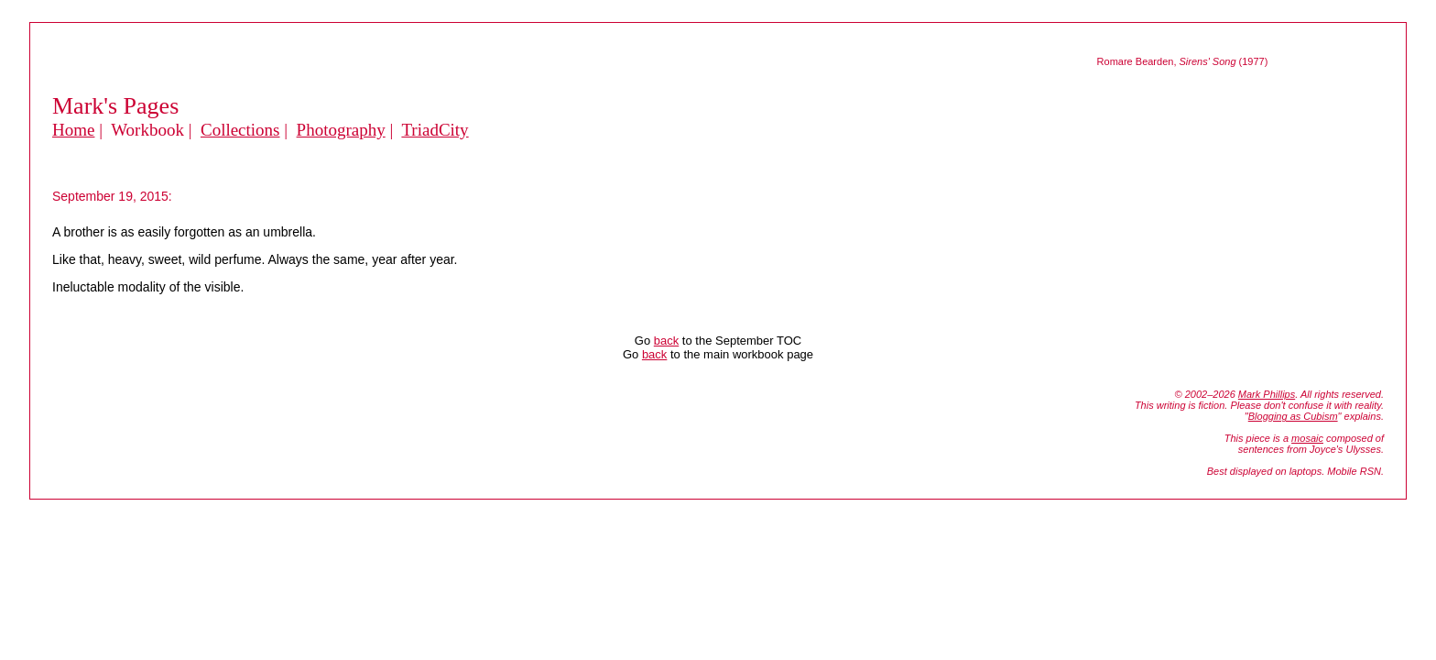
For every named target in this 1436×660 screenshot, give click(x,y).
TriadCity (434, 129)
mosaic (1307, 438)
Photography (341, 129)
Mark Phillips (1266, 394)
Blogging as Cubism (1293, 416)
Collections (240, 129)
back (666, 340)
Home (73, 129)
